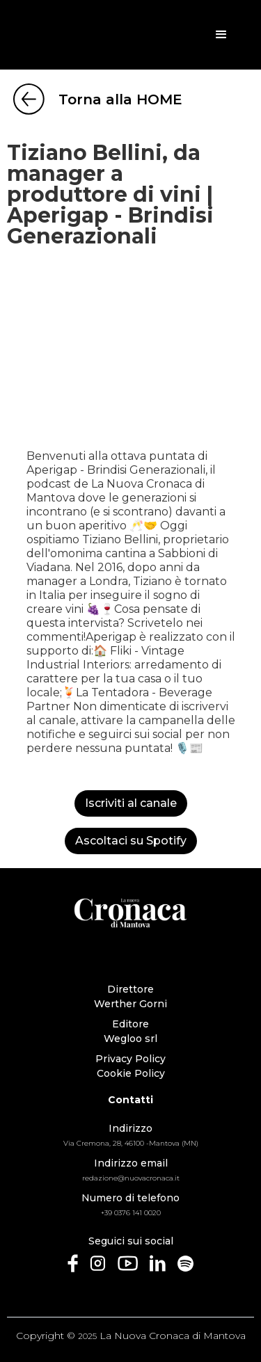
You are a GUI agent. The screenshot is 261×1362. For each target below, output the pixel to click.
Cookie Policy (131, 1073)
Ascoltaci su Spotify (131, 840)
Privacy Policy (130, 1058)
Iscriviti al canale (131, 803)
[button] (221, 34)
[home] (75, 34)
